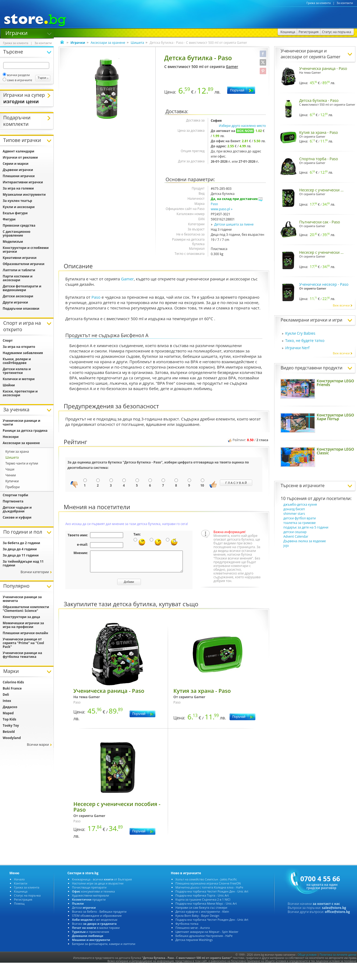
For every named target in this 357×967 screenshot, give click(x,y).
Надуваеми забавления (23, 353)
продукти (89, 903)
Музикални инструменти (24, 194)
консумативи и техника (93, 895)
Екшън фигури (15, 213)
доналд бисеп (294, 509)
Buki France (12, 688)
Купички (12, 481)
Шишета (137, 42)
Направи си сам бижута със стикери (201, 911)
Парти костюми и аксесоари (18, 278)
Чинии (10, 475)
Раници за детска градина (25, 430)
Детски (84, 911)
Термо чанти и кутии (21, 463)
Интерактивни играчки (23, 182)
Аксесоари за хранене (108, 42)
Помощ (19, 907)
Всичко (94, 928)
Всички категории (34, 572)
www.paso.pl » (222, 209)
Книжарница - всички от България (102, 883)
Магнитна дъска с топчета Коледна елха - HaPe (209, 891)
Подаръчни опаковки (21, 308)
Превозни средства (19, 225)
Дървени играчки (18, 169)
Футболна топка (187, 928)
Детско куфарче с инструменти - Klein (202, 916)
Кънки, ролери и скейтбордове (17, 361)
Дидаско (10, 707)
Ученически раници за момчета (22, 599)
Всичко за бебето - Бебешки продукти (99, 916)
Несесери (11, 436)
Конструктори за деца (21, 617)
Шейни (9, 385)
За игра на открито (19, 346)
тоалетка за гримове (299, 522)
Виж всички (343, 305)
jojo (286, 545)
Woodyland (12, 738)
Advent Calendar (295, 536)
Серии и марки (15, 163)
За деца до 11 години (21, 555)
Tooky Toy (11, 725)
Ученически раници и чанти (21, 422)
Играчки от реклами (20, 157)
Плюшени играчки (19, 176)
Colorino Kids (13, 682)
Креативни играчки (20, 257)
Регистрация (23, 903)
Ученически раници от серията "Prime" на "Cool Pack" (23, 643)
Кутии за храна (17, 451)
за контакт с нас (326, 907)
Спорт (8, 340)
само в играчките (17, 80)
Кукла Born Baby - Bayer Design (197, 920)
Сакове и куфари (17, 517)
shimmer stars (294, 513)
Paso (214, 204)
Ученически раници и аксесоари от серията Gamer (310, 54)
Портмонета (13, 501)
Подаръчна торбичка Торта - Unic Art (202, 899)
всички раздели (16, 75)
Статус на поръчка (27, 899)
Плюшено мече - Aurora (193, 932)
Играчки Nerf (297, 347)
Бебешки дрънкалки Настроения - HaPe (204, 940)
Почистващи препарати (89, 891)
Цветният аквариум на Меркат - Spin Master (207, 936)
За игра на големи (18, 188)
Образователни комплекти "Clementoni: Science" (26, 609)
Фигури (9, 219)
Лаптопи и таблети (19, 270)
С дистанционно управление (16, 233)
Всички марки (38, 744)
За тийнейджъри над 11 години (23, 563)
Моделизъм (13, 241)
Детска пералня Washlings (194, 944)
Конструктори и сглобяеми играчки (26, 249)
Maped (8, 713)
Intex (7, 700)
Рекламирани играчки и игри (311, 320)
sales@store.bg (334, 911)
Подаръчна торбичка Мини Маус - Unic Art (206, 907)
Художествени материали (90, 899)
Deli (6, 694)
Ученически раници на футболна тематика (22, 655)
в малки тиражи (96, 932)
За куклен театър (17, 200)
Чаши (9, 469)
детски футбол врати (299, 518)
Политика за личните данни (338, 959)
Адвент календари (18, 151)
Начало (19, 883)
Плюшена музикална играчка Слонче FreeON (208, 887)
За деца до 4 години (20, 549)
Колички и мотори (19, 379)
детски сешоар (294, 532)
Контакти (20, 887)
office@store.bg (337, 916)
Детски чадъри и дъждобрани (17, 509)
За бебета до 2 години (21, 543)
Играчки (16, 32)
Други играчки (15, 302)
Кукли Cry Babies (300, 333)
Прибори (12, 487)
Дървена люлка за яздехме (304, 541)
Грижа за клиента (318, 3)
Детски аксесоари (18, 296)
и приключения (90, 936)
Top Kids (9, 719)
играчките (313, 485)
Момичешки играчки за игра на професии (23, 625)
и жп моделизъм (94, 924)
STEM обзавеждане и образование (97, 920)
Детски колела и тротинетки (17, 371)
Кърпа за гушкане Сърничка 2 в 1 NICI (203, 903)
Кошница (20, 895)
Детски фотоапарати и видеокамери (22, 288)
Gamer (232, 66)
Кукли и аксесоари (19, 207)
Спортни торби (15, 495)
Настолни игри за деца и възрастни (98, 887)
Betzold (9, 731)
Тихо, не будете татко (304, 340)
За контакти (345, 3)
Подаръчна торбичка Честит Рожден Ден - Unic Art (212, 895)
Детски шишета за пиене (234, 224)
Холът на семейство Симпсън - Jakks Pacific (206, 883)
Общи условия (307, 959)
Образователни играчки (23, 264)
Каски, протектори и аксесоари (20, 393)
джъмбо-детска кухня (300, 504)
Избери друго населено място (242, 125)
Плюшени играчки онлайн (25, 633)
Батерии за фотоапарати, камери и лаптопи (103, 948)
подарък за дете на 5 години (305, 527)
